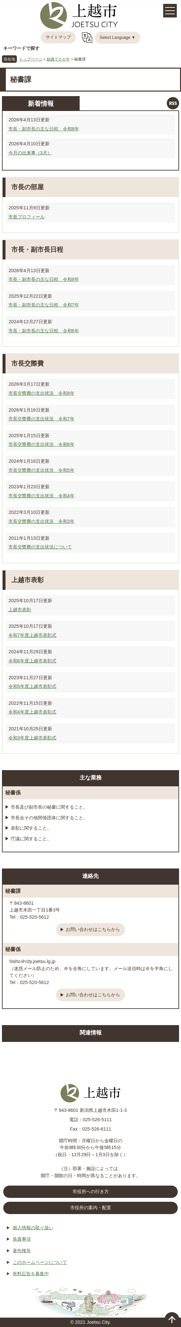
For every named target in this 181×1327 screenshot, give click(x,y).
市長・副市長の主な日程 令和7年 (43, 304)
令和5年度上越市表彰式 (32, 686)
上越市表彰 (19, 609)
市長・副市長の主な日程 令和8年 (43, 128)
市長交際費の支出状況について (40, 546)
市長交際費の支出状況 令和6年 (41, 444)
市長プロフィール (26, 216)
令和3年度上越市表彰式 (32, 737)
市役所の (90, 1207)
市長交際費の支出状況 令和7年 (41, 418)
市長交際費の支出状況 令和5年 (41, 470)
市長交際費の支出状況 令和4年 (41, 495)
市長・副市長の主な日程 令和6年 (43, 330)
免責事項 (22, 1239)
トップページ (30, 59)
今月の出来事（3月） (30, 152)
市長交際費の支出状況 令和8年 (41, 393)
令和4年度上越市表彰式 (32, 711)
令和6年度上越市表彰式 (32, 660)
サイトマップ (58, 37)
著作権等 (22, 1250)
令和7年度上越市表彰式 (32, 635)
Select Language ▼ (118, 37)
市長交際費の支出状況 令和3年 (41, 521)
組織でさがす (58, 59)
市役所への (91, 1191)
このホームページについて (40, 1262)
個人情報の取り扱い (33, 1227)
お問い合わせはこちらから (93, 929)
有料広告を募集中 (31, 1273)
